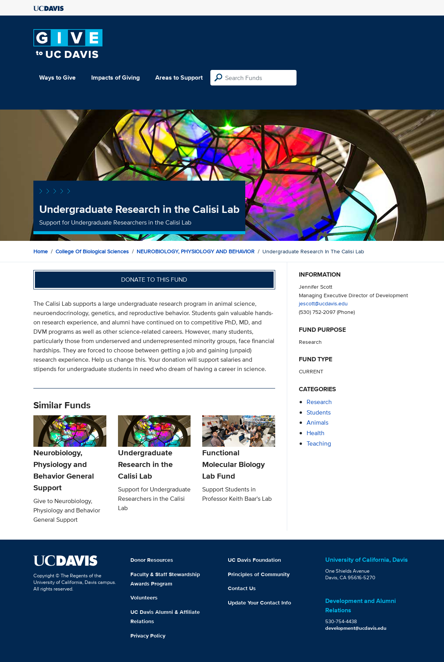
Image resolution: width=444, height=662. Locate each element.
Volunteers (144, 597)
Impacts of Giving (115, 77)
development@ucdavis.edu (356, 628)
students (319, 412)
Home (40, 251)
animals (317, 422)
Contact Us (242, 588)
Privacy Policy (147, 635)
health (315, 433)
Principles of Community (259, 574)
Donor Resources (151, 560)
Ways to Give (57, 77)
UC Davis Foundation (254, 560)
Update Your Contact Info (259, 602)
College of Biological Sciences (92, 251)
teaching (319, 443)
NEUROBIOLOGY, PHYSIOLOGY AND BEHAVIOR (196, 251)
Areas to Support (179, 77)
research (319, 401)
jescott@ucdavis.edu (323, 303)
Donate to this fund (154, 279)
